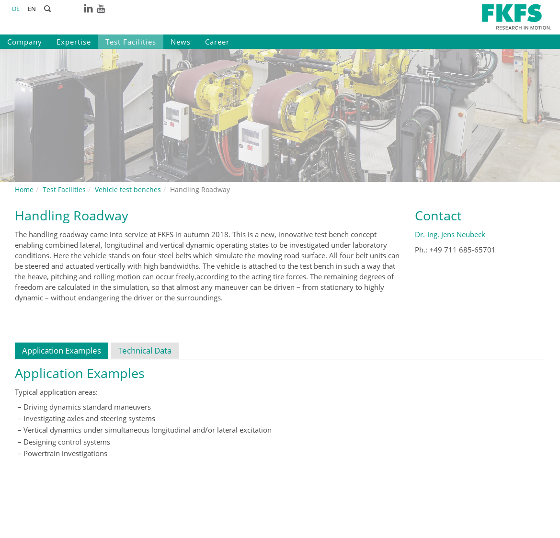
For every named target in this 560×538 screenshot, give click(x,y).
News (181, 41)
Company (24, 41)
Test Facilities (130, 41)
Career (217, 41)
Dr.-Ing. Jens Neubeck (450, 234)
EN (32, 8)
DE (16, 8)
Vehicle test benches (128, 189)
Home (24, 189)
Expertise (74, 41)
